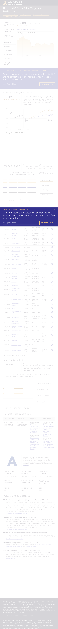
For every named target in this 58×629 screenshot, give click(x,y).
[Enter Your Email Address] (20, 222)
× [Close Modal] (54, 209)
